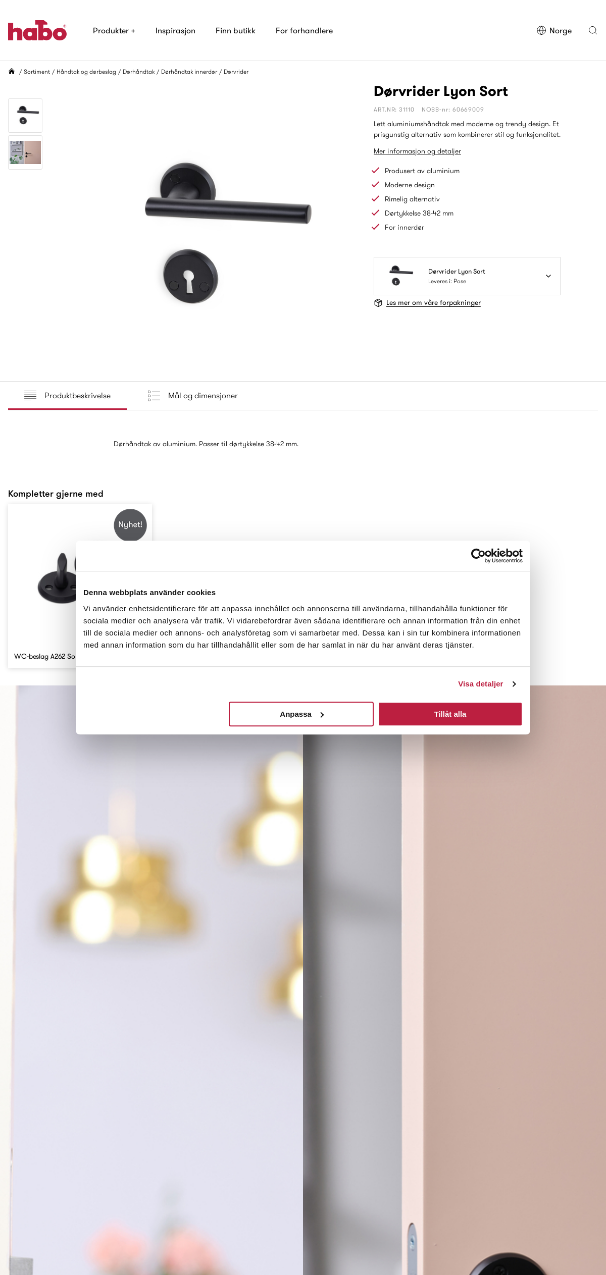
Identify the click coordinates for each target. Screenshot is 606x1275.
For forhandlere (304, 30)
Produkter (114, 30)
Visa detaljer (480, 683)
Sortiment (37, 71)
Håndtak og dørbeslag (86, 71)
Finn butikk (236, 30)
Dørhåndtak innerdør (189, 71)
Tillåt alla (450, 714)
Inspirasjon (175, 30)
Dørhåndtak (139, 71)
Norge (554, 30)
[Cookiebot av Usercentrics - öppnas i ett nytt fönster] (478, 555)
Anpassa (302, 714)
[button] (593, 30)
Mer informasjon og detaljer (417, 150)
